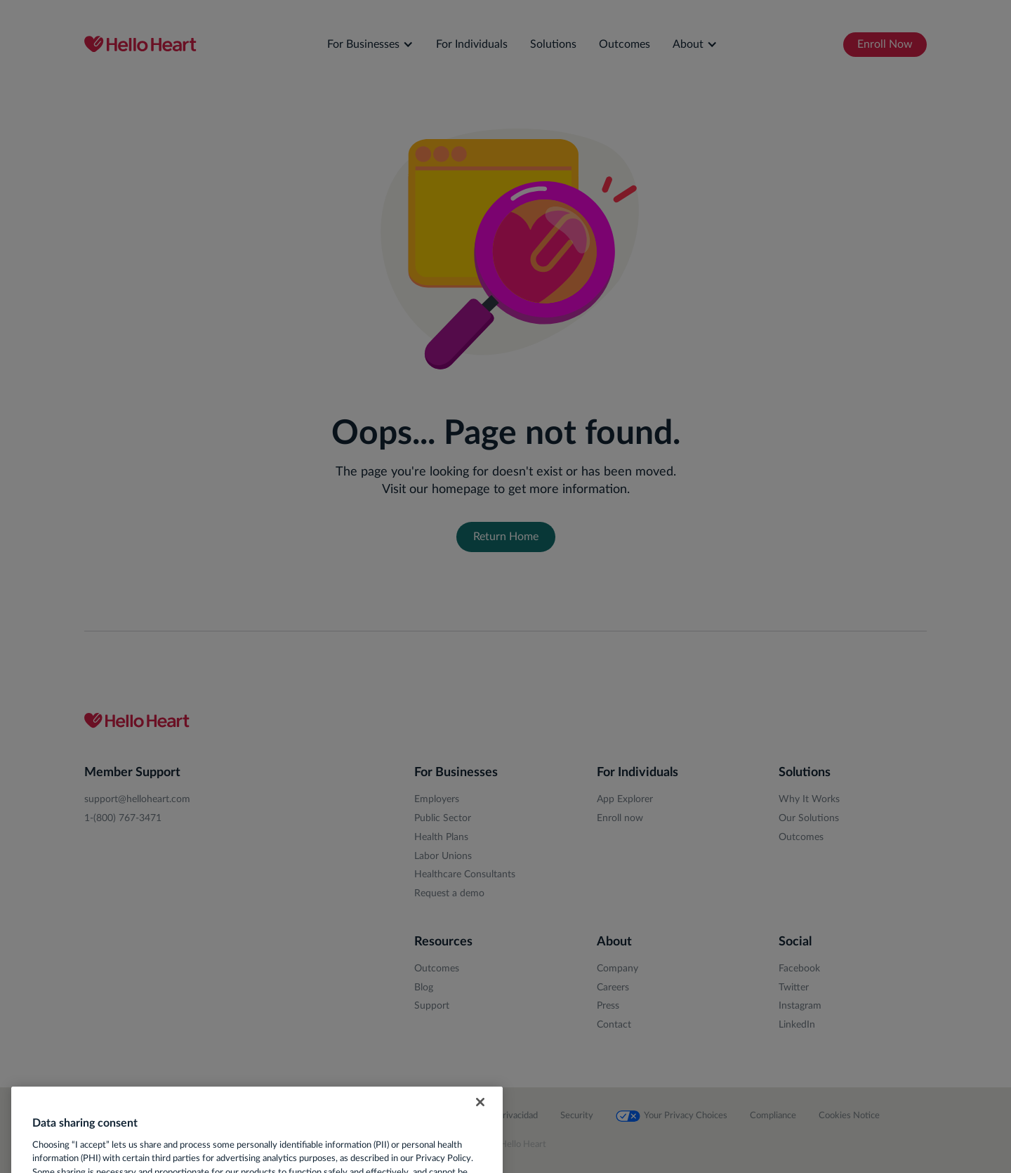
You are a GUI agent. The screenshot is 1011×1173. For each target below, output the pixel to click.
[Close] (480, 1119)
